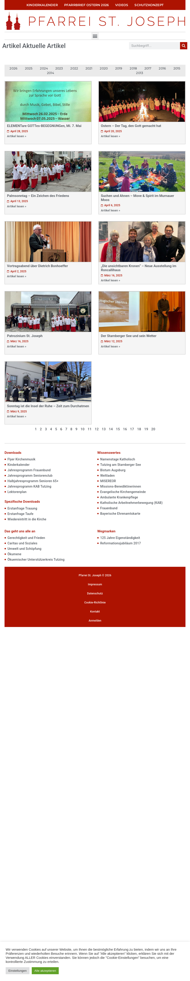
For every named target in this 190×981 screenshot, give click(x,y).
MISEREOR (108, 481)
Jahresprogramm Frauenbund (29, 470)
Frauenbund (108, 508)
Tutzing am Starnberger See (120, 465)
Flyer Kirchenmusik (21, 459)
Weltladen (107, 475)
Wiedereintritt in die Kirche (26, 519)
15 (118, 429)
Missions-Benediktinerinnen (120, 486)
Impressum (95, 584)
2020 (104, 68)
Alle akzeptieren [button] (45, 970)
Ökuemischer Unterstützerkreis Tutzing (36, 559)
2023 (59, 68)
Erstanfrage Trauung (22, 508)
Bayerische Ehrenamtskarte (120, 513)
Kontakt (95, 611)
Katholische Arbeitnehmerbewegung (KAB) (131, 503)
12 (97, 429)
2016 (162, 68)
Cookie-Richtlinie (95, 602)
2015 (176, 68)
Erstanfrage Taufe (20, 514)
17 (132, 429)
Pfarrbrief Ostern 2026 (86, 5)
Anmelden (95, 620)
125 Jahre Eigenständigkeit (120, 538)
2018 (133, 68)
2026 (13, 68)
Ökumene (14, 554)
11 (89, 429)
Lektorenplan (17, 492)
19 (146, 429)
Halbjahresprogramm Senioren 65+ (32, 481)
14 (111, 429)
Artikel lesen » (16, 136)
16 (125, 429)
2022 (74, 68)
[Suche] (183, 45)
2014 (50, 73)
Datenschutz (95, 593)
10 (82, 429)
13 (104, 429)
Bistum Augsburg (112, 470)
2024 (44, 68)
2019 (118, 68)
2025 (29, 68)
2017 (147, 68)
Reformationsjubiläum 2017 (120, 543)
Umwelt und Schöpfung (24, 548)
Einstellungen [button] (17, 970)
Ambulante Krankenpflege (119, 497)
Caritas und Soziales (22, 543)
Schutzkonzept (148, 5)
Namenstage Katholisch (117, 459)
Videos (121, 5)
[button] (95, 36)
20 (153, 429)
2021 (89, 68)
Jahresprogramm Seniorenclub (30, 475)
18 (139, 429)
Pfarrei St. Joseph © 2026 (95, 575)
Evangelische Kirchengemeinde (123, 492)
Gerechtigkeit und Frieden (26, 538)
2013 (139, 73)
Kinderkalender (42, 5)
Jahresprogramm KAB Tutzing (29, 486)
